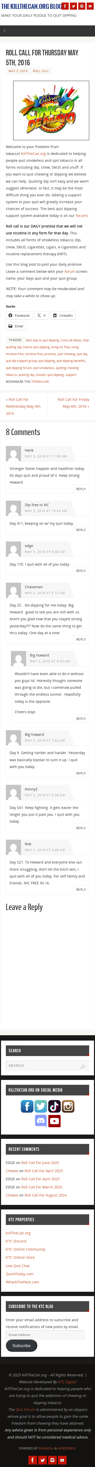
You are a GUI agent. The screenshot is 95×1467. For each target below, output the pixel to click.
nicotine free (34, 354)
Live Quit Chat (18, 1265)
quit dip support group (21, 361)
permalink (40, 381)
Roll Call (41, 71)
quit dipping (47, 361)
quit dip (82, 354)
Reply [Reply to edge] (81, 571)
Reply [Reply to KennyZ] (81, 828)
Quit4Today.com (19, 1273)
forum (70, 271)
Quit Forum (25, 1409)
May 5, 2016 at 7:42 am (45, 740)
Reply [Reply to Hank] (81, 489)
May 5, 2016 (18, 71)
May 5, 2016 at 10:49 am (46, 511)
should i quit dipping (50, 375)
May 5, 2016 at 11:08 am (46, 456)
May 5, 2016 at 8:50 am (50, 661)
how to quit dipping (36, 347)
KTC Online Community (25, 1249)
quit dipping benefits (70, 361)
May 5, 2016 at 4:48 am (45, 850)
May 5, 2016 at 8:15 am (45, 593)
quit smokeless (43, 368)
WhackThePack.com (22, 1282)
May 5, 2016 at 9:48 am (45, 552)
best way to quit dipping (42, 340)
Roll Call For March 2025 (41, 1187)
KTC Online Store (20, 1257)
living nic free (60, 347)
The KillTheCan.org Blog (31, 7)
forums (82, 215)
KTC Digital (67, 1381)
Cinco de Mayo (71, 340)
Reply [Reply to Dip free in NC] (81, 530)
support (70, 375)
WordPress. (67, 1448)
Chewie (12, 1170)
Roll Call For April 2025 (44, 1170)
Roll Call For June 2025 (40, 1162)
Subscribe (21, 1345)
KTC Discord (16, 1241)
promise (50, 354)
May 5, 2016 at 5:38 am (45, 795)
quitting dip (26, 375)
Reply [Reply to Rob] (81, 889)
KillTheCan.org (33, 153)
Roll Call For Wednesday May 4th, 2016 (23, 406)
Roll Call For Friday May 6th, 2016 (73, 403)
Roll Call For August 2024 (46, 1195)
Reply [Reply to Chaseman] (81, 639)
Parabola (46, 1448)
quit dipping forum (19, 368)
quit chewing (66, 354)
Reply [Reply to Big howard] (81, 719)
